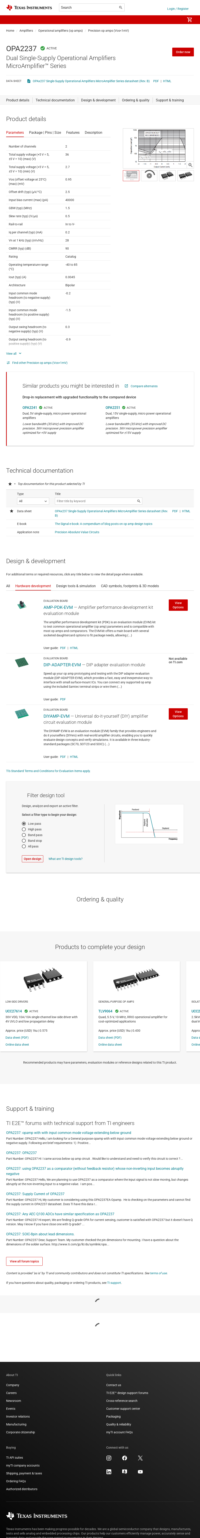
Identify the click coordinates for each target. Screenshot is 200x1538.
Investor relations (18, 1416)
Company (12, 1385)
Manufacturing (16, 1424)
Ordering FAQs (16, 1481)
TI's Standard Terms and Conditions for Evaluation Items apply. (48, 771)
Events (10, 1408)
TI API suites (14, 1457)
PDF (156, 81)
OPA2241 (30, 408)
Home (10, 30)
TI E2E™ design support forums (127, 1393)
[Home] (29, 8)
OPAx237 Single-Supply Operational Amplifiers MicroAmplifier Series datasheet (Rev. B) (91, 81)
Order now (183, 52)
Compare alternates (144, 386)
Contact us (113, 1385)
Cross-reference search (121, 1401)
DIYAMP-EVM (56, 716)
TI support (114, 1283)
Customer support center (123, 1408)
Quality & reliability (118, 1424)
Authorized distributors (21, 1489)
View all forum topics (24, 1261)
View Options (178, 605)
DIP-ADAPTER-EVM (62, 664)
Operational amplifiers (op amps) (60, 30)
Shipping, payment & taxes (24, 1473)
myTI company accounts (23, 1465)
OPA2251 (113, 408)
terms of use (158, 1273)
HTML (167, 81)
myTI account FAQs (119, 1432)
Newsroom (13, 1401)
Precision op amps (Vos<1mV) (108, 30)
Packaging (113, 1416)
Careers (11, 1393)
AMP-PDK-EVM (58, 607)
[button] (10, 19)
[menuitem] (177, 19)
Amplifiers (26, 30)
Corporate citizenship (20, 1432)
